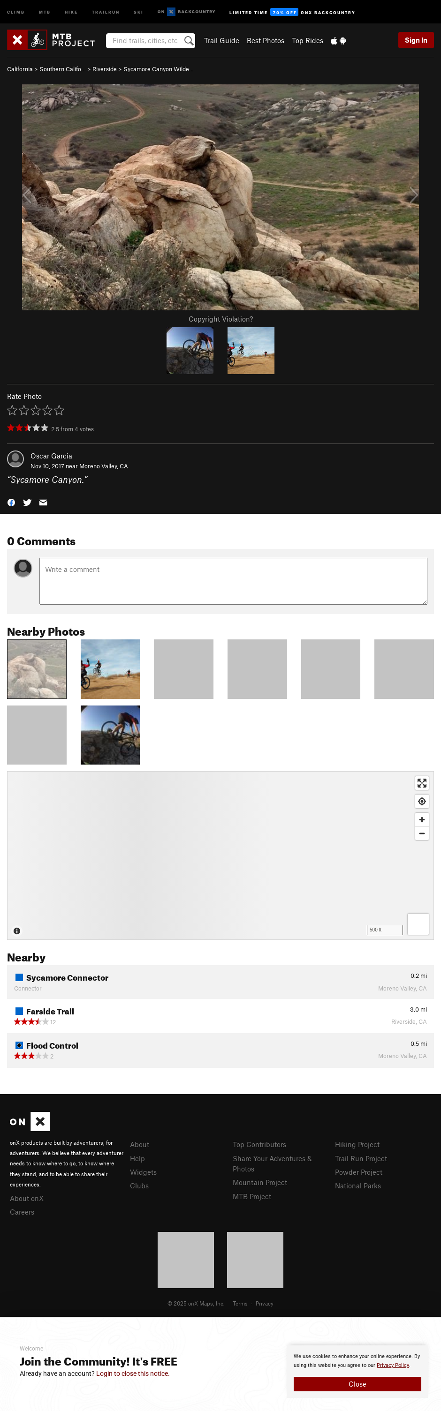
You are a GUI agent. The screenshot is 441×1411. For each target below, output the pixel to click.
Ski (139, 11)
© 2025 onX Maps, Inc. (196, 1303)
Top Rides (307, 40)
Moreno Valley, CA (103, 466)
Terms (240, 1303)
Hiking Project (357, 1144)
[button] (11, 501)
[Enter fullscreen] (422, 783)
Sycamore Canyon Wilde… (158, 69)
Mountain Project (260, 1182)
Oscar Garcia (51, 455)
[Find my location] (422, 801)
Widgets (143, 1172)
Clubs (139, 1185)
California (20, 69)
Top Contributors (259, 1144)
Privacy (265, 1303)
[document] (357, 1371)
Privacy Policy (393, 1365)
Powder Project (358, 1172)
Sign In (416, 40)
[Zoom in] (422, 819)
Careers (22, 1212)
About (139, 1144)
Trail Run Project (361, 1158)
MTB (45, 11)
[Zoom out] (422, 833)
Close (357, 1384)
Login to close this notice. (133, 1373)
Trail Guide (221, 40)
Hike (71, 11)
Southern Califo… (62, 69)
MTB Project (252, 1196)
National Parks (358, 1185)
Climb (16, 11)
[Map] (220, 855)
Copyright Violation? (221, 319)
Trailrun (106, 11)
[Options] (418, 924)
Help (137, 1158)
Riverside (104, 69)
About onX (27, 1198)
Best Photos (265, 40)
